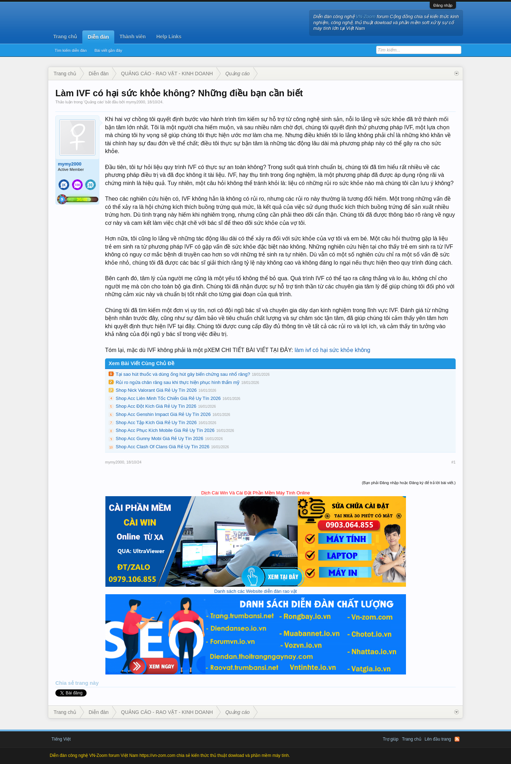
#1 (453, 462)
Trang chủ (65, 36)
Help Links (169, 36)
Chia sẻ (65, 683)
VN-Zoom (366, 16)
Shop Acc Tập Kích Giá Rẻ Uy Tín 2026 (156, 422)
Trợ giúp (391, 739)
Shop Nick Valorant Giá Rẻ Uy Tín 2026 (156, 390)
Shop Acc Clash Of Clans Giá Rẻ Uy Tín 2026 (162, 446)
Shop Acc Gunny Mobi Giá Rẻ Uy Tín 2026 (159, 438)
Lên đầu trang (438, 739)
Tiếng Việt (61, 739)
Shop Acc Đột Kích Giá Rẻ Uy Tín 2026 (156, 406)
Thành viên (133, 36)
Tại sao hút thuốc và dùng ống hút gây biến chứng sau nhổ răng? (183, 374)
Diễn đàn (98, 37)
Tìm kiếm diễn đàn (71, 50)
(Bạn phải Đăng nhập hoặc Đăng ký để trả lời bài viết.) (409, 483)
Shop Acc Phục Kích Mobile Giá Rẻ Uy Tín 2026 (165, 430)
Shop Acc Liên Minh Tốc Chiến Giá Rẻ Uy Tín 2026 (168, 398)
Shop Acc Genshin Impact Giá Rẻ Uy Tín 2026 (163, 414)
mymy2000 (135, 102)
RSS (457, 739)
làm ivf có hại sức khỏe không (332, 350)
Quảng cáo (94, 102)
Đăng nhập (442, 5)
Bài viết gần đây (108, 50)
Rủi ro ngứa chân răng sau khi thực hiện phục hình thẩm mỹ (178, 382)
